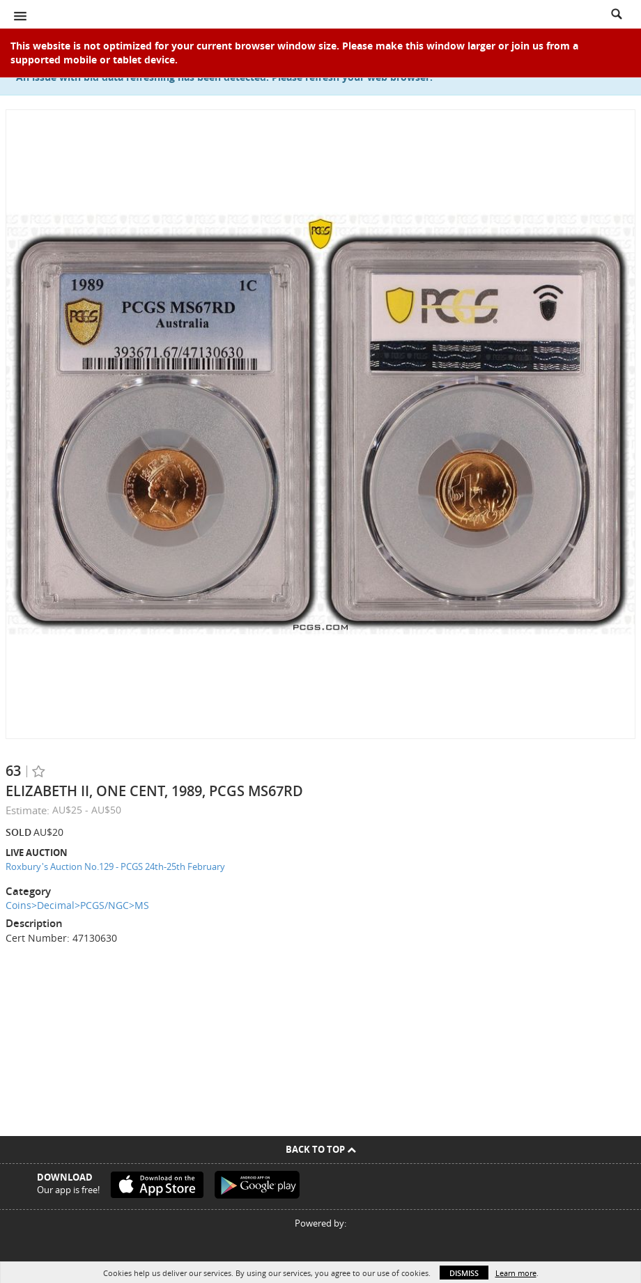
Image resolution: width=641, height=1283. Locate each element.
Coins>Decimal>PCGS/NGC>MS (77, 905)
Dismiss (464, 1273)
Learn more (515, 1273)
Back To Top (321, 1149)
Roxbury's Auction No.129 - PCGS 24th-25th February (115, 866)
